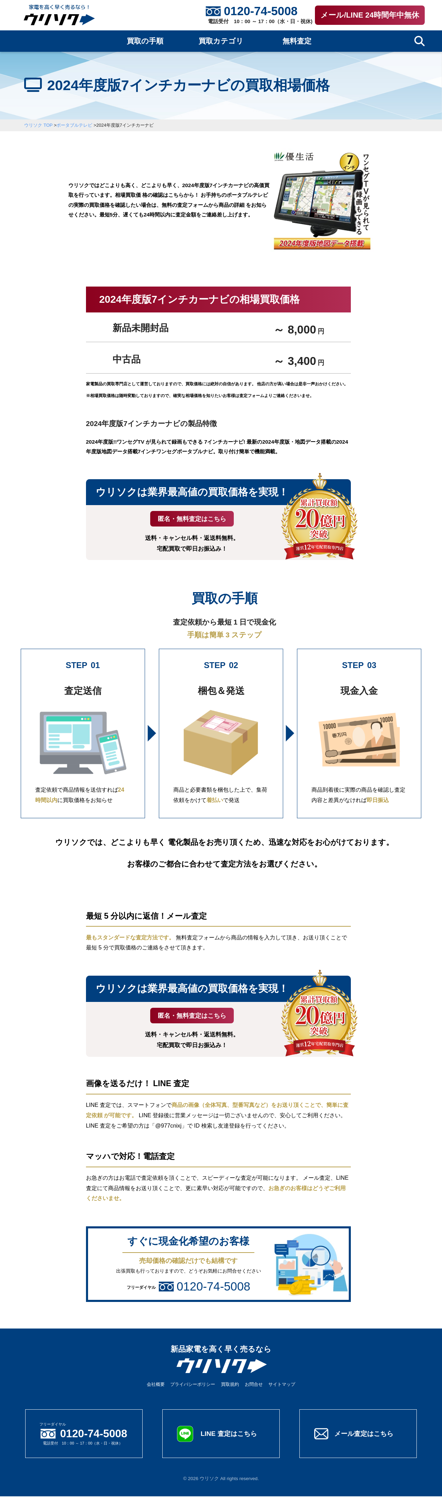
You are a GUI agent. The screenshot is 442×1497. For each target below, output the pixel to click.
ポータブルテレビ (74, 125)
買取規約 (230, 1385)
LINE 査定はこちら (230, 1434)
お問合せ (254, 1385)
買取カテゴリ (221, 41)
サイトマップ (281, 1385)
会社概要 (156, 1385)
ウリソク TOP (38, 125)
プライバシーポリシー (192, 1385)
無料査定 (296, 41)
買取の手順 (145, 41)
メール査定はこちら (365, 1434)
